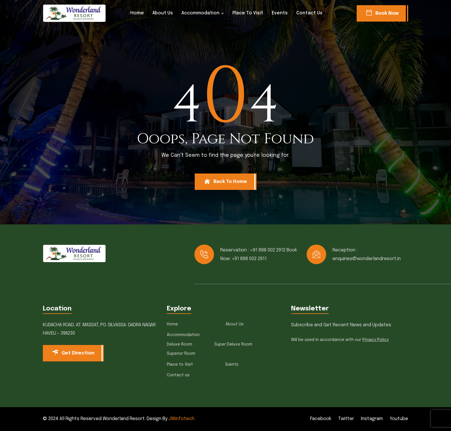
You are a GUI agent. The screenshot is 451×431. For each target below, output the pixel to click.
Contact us (309, 13)
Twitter (346, 418)
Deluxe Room (179, 344)
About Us (162, 13)
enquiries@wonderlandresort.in (366, 258)
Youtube (399, 418)
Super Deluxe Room (233, 344)
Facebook (320, 418)
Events (280, 13)
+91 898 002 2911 (249, 258)
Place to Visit (247, 13)
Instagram (372, 418)
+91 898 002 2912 (267, 250)
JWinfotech (181, 418)
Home (137, 13)
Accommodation (200, 13)
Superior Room (181, 354)
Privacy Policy (375, 340)
